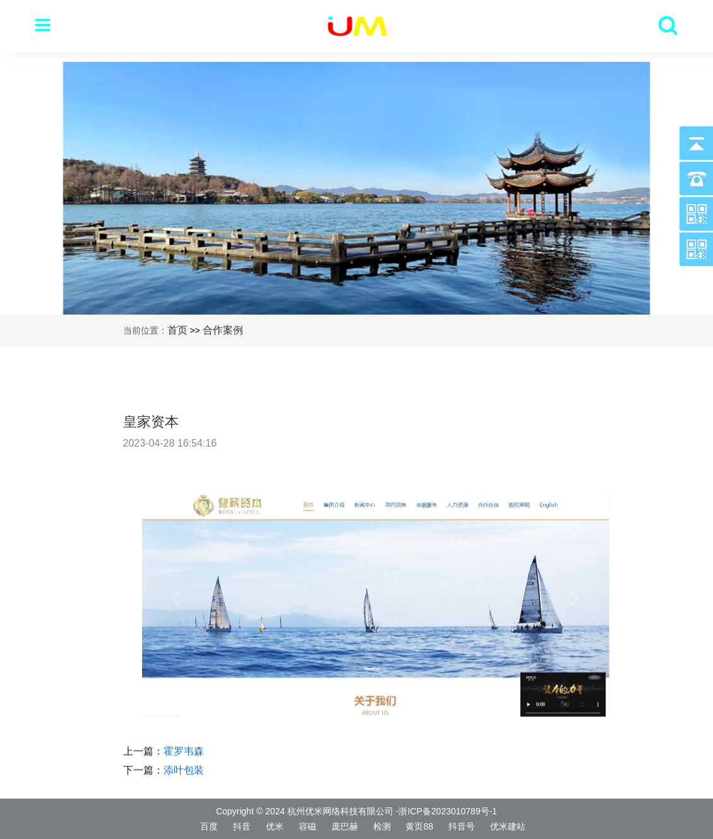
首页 (177, 330)
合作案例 (223, 330)
